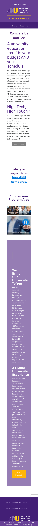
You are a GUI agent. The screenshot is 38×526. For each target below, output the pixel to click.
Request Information (19, 18)
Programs (24, 26)
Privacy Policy (27, 525)
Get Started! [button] (19, 474)
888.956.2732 (20, 4)
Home (14, 26)
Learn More (19, 144)
